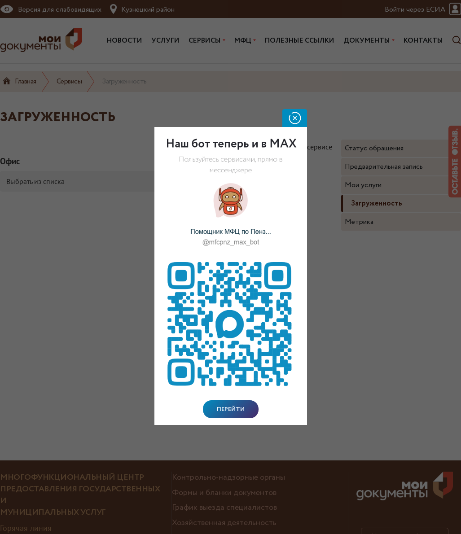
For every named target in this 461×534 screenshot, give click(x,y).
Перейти (231, 409)
